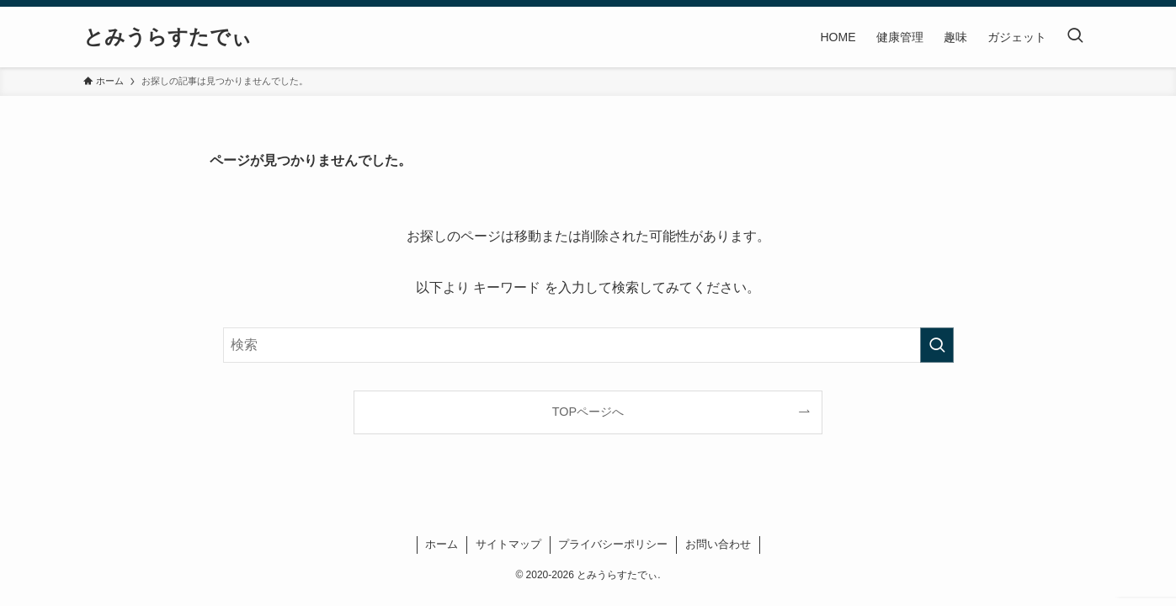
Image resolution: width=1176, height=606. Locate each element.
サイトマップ (508, 544)
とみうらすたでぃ (167, 37)
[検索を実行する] (937, 345)
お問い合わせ (718, 544)
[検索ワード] (588, 345)
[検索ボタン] (1075, 37)
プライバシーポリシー (613, 544)
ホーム (441, 544)
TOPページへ (588, 411)
